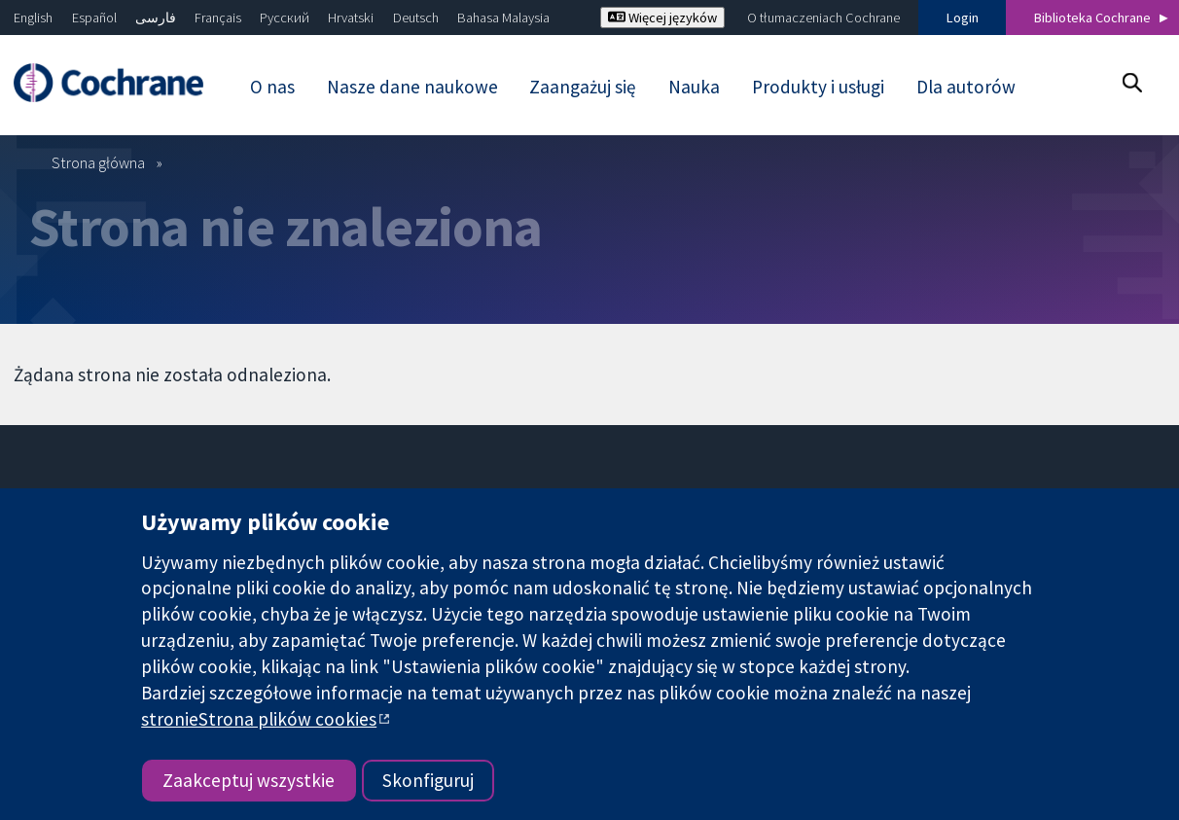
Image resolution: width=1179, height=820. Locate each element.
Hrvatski (351, 17)
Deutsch (416, 17)
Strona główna (98, 162)
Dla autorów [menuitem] (966, 86)
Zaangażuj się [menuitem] (582, 86)
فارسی (155, 17)
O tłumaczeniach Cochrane (823, 17)
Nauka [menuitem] (694, 86)
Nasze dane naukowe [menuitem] (412, 86)
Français (218, 17)
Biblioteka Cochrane (1092, 17)
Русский (284, 17)
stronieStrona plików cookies (258, 719)
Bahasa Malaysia (503, 17)
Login (963, 17)
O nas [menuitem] (272, 86)
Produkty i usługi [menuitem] (818, 86)
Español (94, 17)
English (33, 17)
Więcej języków (662, 17)
